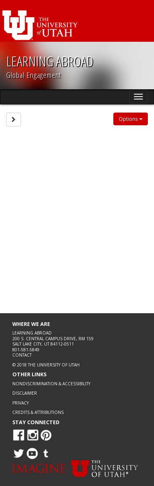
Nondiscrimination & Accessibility (51, 384)
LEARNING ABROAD (49, 61)
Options (131, 118)
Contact (22, 355)
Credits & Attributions (38, 412)
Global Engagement (33, 75)
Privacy (20, 403)
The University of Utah (54, 365)
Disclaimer (24, 393)
